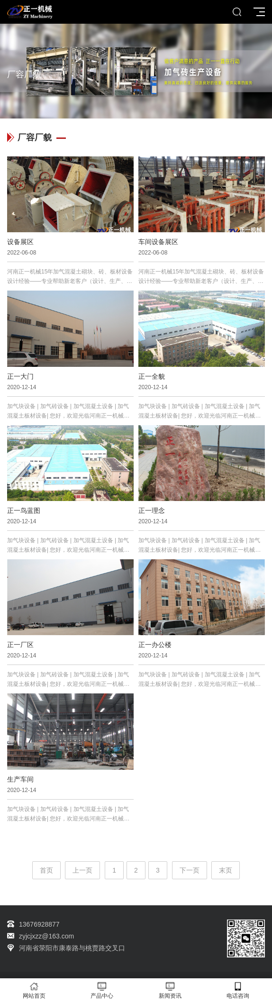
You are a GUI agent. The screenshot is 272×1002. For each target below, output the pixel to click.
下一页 (189, 870)
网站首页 (34, 990)
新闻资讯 (170, 990)
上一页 (82, 870)
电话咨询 (238, 990)
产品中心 (102, 990)
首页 (46, 870)
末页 (225, 870)
